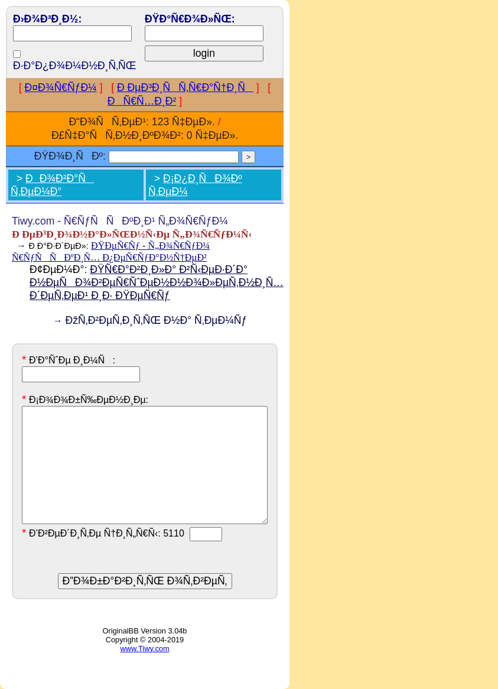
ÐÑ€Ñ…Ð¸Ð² (142, 101)
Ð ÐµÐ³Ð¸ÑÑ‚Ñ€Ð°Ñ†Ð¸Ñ (185, 87)
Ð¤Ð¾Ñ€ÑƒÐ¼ (61, 87)
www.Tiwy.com (144, 648)
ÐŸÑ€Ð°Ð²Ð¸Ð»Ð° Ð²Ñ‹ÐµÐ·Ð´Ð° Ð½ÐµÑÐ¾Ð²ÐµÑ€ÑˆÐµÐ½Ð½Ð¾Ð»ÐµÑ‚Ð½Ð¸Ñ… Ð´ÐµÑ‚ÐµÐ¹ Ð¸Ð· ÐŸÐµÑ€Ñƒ (157, 282)
